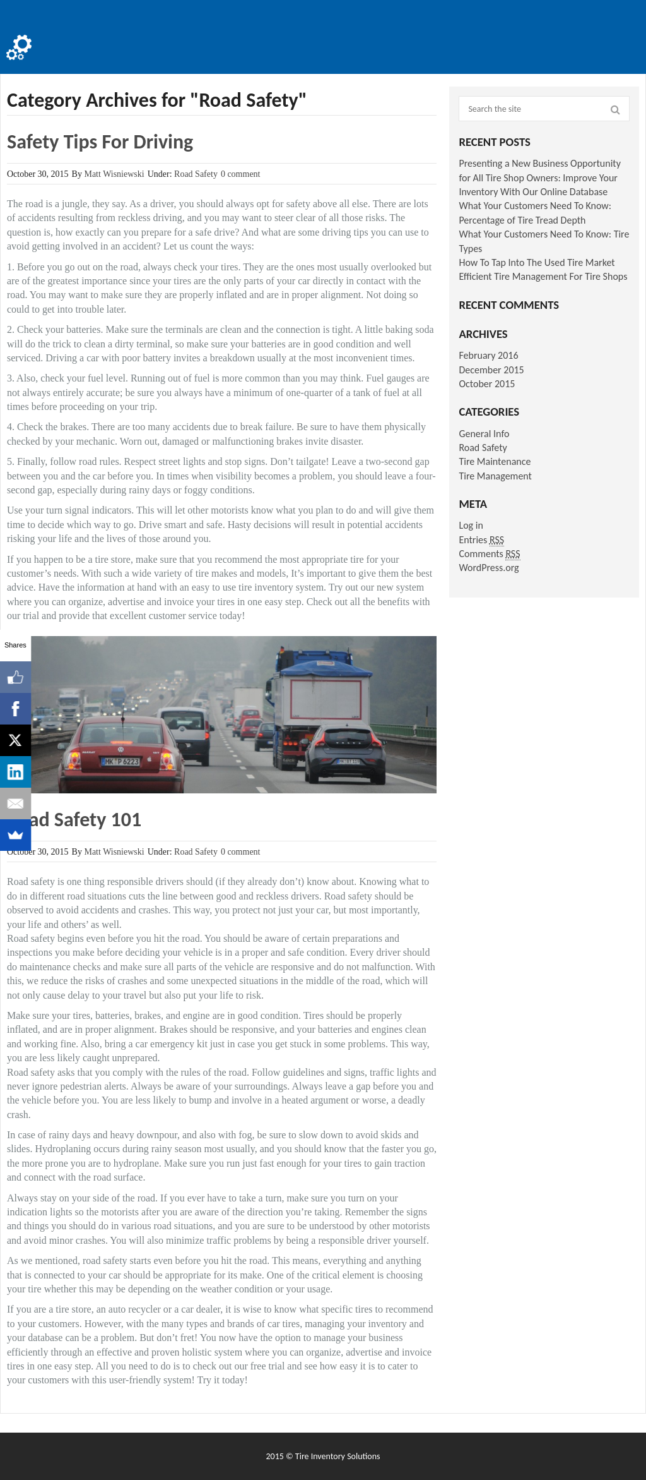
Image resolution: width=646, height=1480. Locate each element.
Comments (489, 554)
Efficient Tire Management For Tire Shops (543, 276)
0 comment (241, 174)
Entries (481, 540)
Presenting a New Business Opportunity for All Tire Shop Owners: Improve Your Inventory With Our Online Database (540, 177)
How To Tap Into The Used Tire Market (536, 262)
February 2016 (488, 355)
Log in (471, 525)
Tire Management (495, 476)
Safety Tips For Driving (100, 141)
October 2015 (487, 384)
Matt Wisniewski (114, 174)
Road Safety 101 (74, 819)
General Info (484, 434)
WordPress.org (489, 568)
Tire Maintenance (495, 461)
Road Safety (196, 174)
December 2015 (491, 370)
